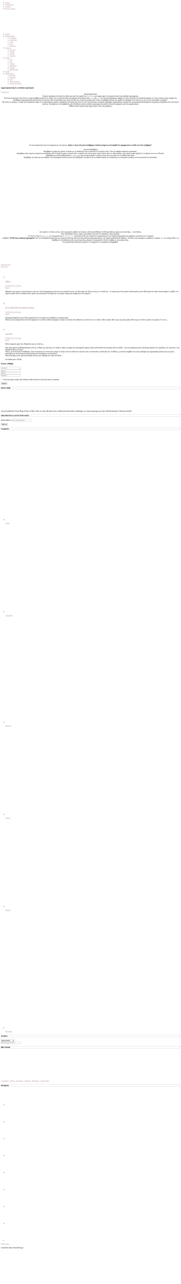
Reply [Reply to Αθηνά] (7, 288)
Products (13, 46)
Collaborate (9, 5)
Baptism (12, 78)
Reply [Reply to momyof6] (7, 340)
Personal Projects (16, 83)
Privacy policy (10, 9)
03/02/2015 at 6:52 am (13, 312)
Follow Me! (5, 1244)
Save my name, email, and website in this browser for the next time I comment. (31, 380)
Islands (12, 68)
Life (11, 44)
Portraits (13, 76)
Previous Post (6, 265)
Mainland (13, 66)
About (7, 3)
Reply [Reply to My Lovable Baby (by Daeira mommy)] (7, 314)
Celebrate (13, 38)
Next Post (4, 267)
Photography (9, 74)
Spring (12, 54)
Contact (8, 7)
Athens (12, 64)
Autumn (12, 50)
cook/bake (13, 40)
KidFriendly (14, 70)
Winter (12, 52)
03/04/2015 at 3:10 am (13, 338)
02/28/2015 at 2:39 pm (13, 286)
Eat (11, 62)
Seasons (8, 48)
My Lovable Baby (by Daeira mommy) (19, 308)
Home (7, 34)
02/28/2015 (5, 92)
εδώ (162, 238)
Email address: (6, 420)
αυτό (92, 98)
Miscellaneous (15, 81)
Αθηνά (7, 281)
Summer (13, 56)
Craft (11, 42)
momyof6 (8, 334)
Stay (11, 60)
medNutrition (69, 236)
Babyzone (90, 96)
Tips (11, 79)
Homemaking (10, 36)
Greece (7, 58)
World (7, 72)
